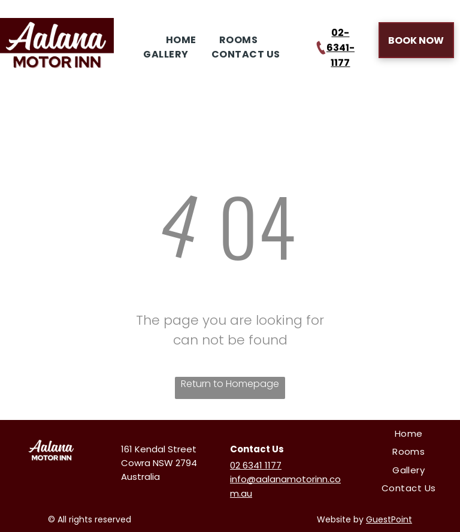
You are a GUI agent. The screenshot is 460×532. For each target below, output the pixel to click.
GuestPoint (389, 519)
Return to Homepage (230, 384)
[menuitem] (178, 40)
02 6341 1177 (256, 465)
